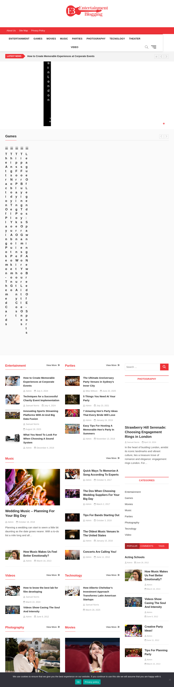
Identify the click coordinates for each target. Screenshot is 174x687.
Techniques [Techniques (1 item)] (139, 647)
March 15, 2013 (152, 497)
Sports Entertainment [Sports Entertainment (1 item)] (144, 630)
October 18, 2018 (25, 355)
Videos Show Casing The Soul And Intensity (155, 436)
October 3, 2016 (103, 353)
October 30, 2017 (67, 172)
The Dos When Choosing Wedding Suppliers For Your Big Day (101, 328)
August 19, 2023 (32, 262)
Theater (132, 38)
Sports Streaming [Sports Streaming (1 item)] (142, 635)
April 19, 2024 (31, 533)
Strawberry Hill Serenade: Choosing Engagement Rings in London (31, 522)
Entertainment (17, 38)
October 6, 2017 (103, 313)
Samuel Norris (56, 103)
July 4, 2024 (108, 108)
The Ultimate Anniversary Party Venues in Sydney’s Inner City (98, 215)
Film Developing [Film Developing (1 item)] (142, 624)
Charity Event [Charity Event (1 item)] (140, 612)
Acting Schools (135, 390)
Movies (49, 38)
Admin (95, 108)
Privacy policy (92, 682)
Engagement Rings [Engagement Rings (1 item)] (143, 618)
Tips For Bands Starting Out (101, 348)
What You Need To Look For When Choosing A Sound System (40, 271)
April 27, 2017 (150, 181)
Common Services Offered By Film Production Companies (100, 558)
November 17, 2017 (26, 169)
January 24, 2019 (103, 253)
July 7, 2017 (107, 170)
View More (10, 113)
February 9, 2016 (103, 568)
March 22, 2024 (31, 435)
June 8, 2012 (41, 450)
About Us (11, 30)
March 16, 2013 (42, 394)
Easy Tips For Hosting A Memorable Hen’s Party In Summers (98, 262)
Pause (156, 48)
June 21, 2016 (84, 529)
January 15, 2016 (103, 374)
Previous (161, 48)
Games (36, 38)
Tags (161, 379)
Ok (78, 682)
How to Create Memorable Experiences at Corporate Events (60, 47)
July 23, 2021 (101, 239)
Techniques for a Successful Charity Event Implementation (150, 94)
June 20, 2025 (11, 108)
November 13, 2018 (104, 272)
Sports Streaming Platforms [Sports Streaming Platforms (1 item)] (147, 641)
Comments (146, 379)
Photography (94, 38)
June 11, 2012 (102, 390)
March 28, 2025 (56, 108)
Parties (75, 38)
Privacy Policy (38, 30)
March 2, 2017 (102, 337)
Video (146, 38)
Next (166, 48)
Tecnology (115, 38)
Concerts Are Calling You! (99, 384)
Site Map (23, 30)
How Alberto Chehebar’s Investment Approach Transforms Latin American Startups (64, 89)
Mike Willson (12, 103)
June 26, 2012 (141, 396)
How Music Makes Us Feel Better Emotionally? (156, 408)
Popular (132, 379)
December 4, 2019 (44, 281)
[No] (169, 679)
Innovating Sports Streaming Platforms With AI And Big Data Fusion (40, 248)
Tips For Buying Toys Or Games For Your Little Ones (149, 172)
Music (62, 38)
